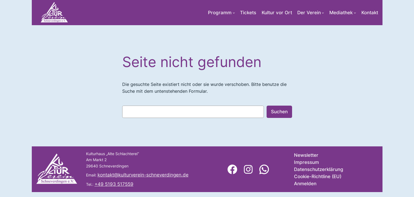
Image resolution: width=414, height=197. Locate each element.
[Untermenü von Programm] (234, 12)
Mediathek (341, 12)
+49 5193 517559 (114, 184)
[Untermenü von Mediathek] (355, 12)
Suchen (279, 111)
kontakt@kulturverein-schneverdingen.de (143, 175)
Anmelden (305, 183)
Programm (220, 12)
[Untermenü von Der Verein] (323, 12)
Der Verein (309, 12)
